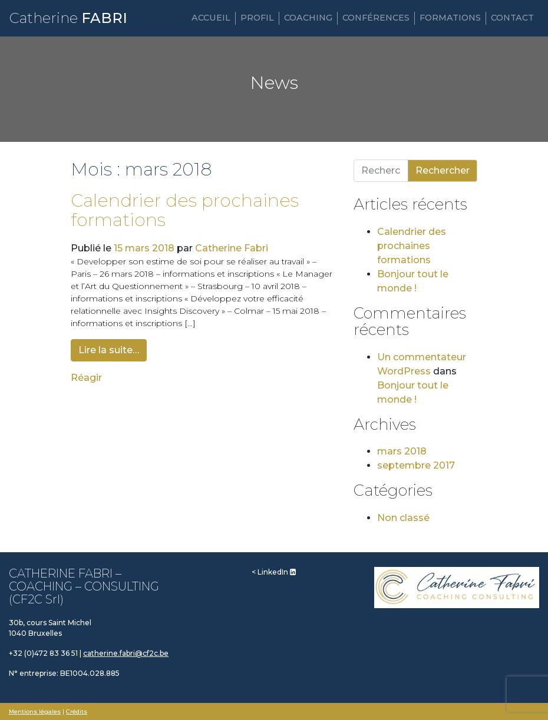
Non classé (403, 517)
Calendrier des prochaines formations (185, 210)
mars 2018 (402, 451)
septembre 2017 (416, 465)
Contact (512, 17)
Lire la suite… (108, 350)
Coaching (308, 17)
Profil (257, 17)
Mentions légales (35, 711)
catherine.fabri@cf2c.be (126, 653)
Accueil (211, 17)
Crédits (76, 711)
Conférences (376, 17)
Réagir (86, 377)
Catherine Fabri (231, 248)
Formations (450, 17)
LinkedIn (277, 572)
